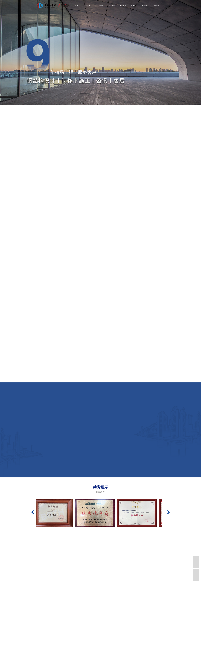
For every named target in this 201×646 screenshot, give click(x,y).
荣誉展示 (123, 5)
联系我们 (145, 5)
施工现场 (112, 5)
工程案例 (100, 5)
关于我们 (89, 5)
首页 (76, 5)
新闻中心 (134, 5)
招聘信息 (157, 5)
